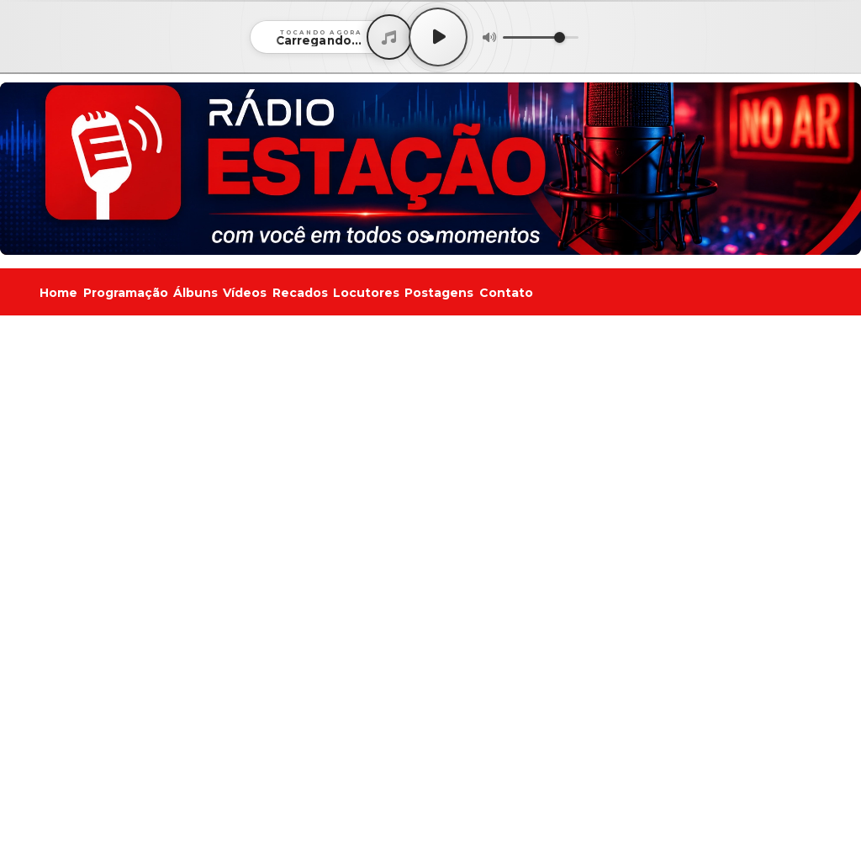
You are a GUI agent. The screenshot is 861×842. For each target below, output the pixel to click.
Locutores (366, 292)
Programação (125, 292)
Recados (300, 292)
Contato (506, 292)
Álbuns (195, 292)
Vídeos (245, 292)
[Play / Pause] (438, 37)
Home (58, 292)
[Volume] (540, 37)
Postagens (438, 292)
